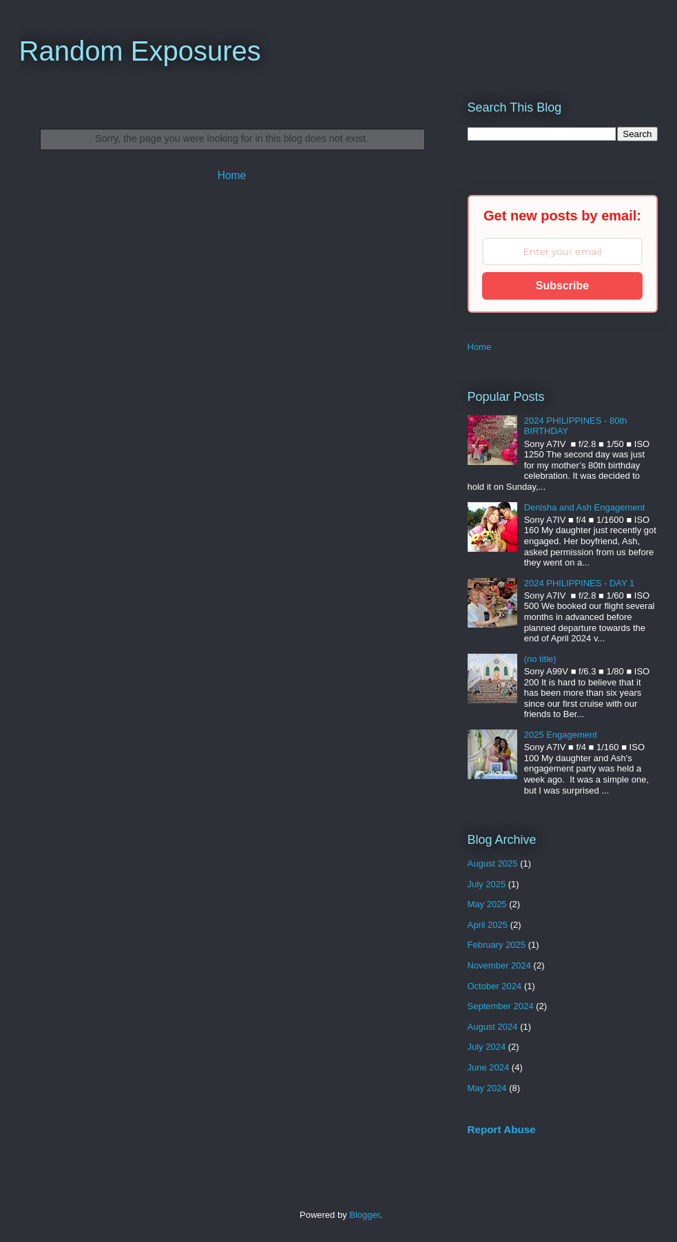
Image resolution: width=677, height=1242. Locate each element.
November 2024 (500, 965)
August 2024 (493, 1027)
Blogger (364, 1215)
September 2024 (501, 1006)
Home (232, 175)
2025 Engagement (560, 734)
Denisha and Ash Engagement (584, 507)
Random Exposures (140, 51)
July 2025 (487, 884)
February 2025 (497, 945)
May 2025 (487, 904)
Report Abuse (502, 1129)
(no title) (540, 659)
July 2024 (487, 1047)
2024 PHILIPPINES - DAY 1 (579, 583)
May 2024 (487, 1088)
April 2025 (488, 925)
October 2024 (495, 986)
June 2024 (489, 1067)
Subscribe (562, 285)
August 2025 (493, 863)
